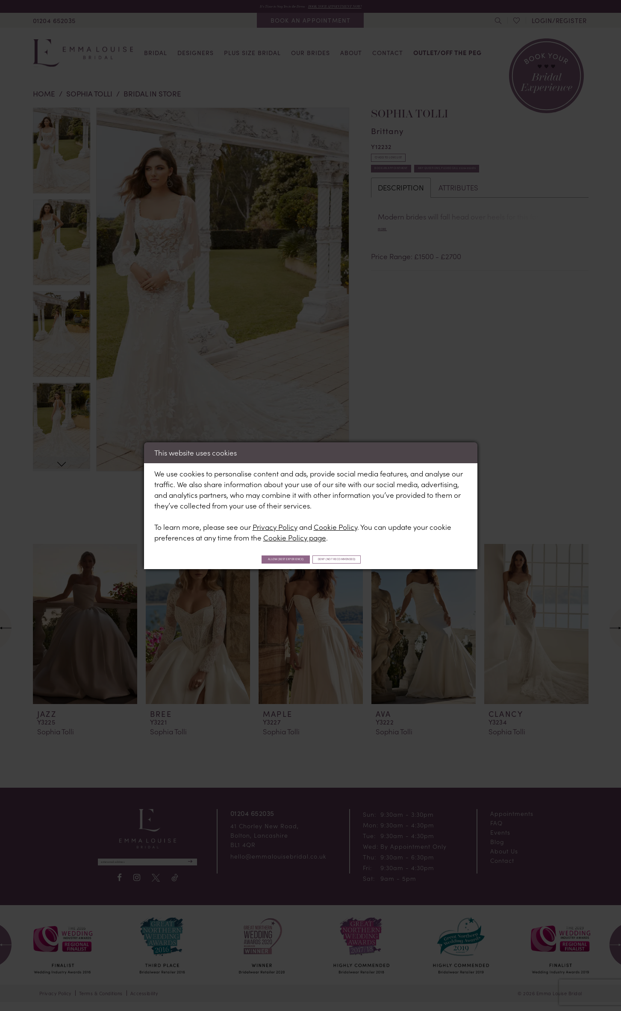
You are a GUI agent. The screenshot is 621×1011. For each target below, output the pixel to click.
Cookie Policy (335, 524)
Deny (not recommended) (363, 558)
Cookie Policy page (294, 535)
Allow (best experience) (261, 558)
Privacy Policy (275, 524)
